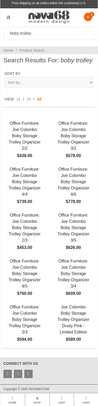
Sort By (12, 73)
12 (18, 99)
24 (29, 99)
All (39, 99)
